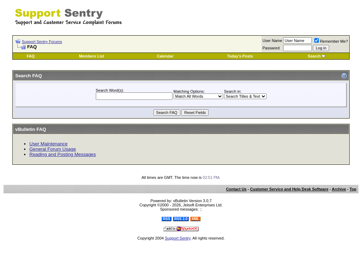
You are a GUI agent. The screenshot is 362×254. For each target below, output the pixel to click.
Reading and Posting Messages (62, 154)
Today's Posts (240, 56)
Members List (91, 56)
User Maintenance (48, 143)
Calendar (165, 56)
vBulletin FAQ (30, 129)
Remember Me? (331, 41)
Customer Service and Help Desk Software (289, 189)
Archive (339, 189)
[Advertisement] (267, 13)
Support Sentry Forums (42, 42)
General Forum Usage (52, 149)
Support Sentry (178, 238)
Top (353, 189)
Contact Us (236, 189)
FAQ (31, 56)
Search (314, 56)
